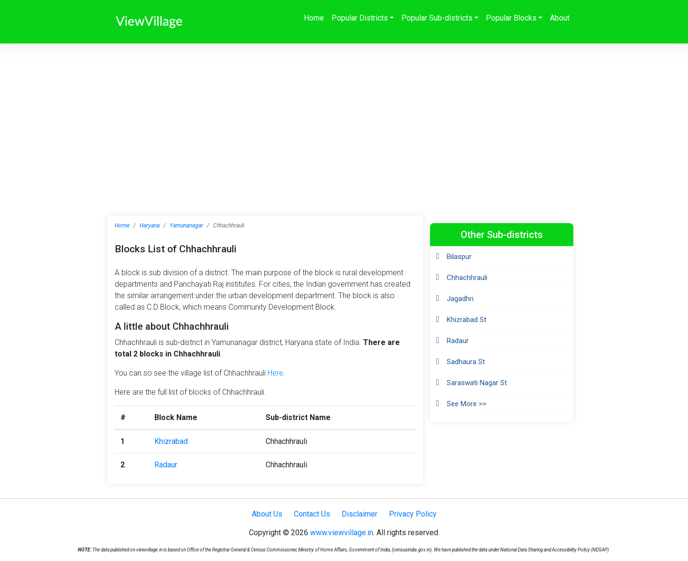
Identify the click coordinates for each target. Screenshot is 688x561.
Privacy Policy (413, 513)
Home (314, 17)
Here (275, 373)
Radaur (165, 464)
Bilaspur (459, 256)
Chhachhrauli (467, 277)
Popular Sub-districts (437, 17)
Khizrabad (171, 441)
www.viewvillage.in (341, 532)
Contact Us (312, 513)
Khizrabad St (466, 319)
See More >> (466, 403)
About (560, 17)
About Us (267, 513)
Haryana (150, 225)
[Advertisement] (344, 115)
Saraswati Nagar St (477, 382)
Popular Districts (360, 17)
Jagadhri (460, 298)
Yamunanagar (186, 225)
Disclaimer (359, 513)
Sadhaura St (466, 361)
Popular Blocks (511, 17)
